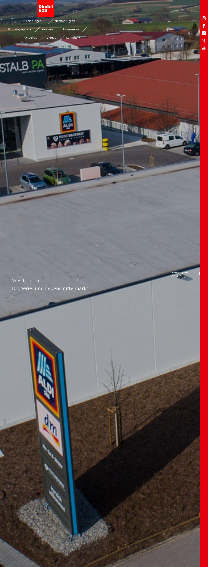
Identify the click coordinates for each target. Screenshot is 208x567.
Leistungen (31, 21)
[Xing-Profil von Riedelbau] (204, 41)
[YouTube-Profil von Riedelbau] (204, 48)
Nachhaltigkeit (63, 21)
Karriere (124, 21)
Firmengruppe (96, 21)
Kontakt (192, 29)
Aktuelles (171, 21)
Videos (193, 21)
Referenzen (147, 21)
